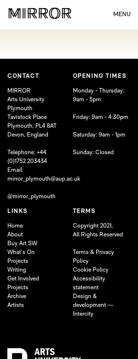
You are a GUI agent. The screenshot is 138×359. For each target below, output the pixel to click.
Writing (16, 270)
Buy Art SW (22, 244)
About (15, 235)
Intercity (83, 314)
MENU (122, 15)
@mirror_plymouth (31, 197)
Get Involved (23, 279)
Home (15, 226)
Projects (17, 261)
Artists (15, 305)
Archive (16, 297)
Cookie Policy (91, 270)
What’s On (21, 252)
